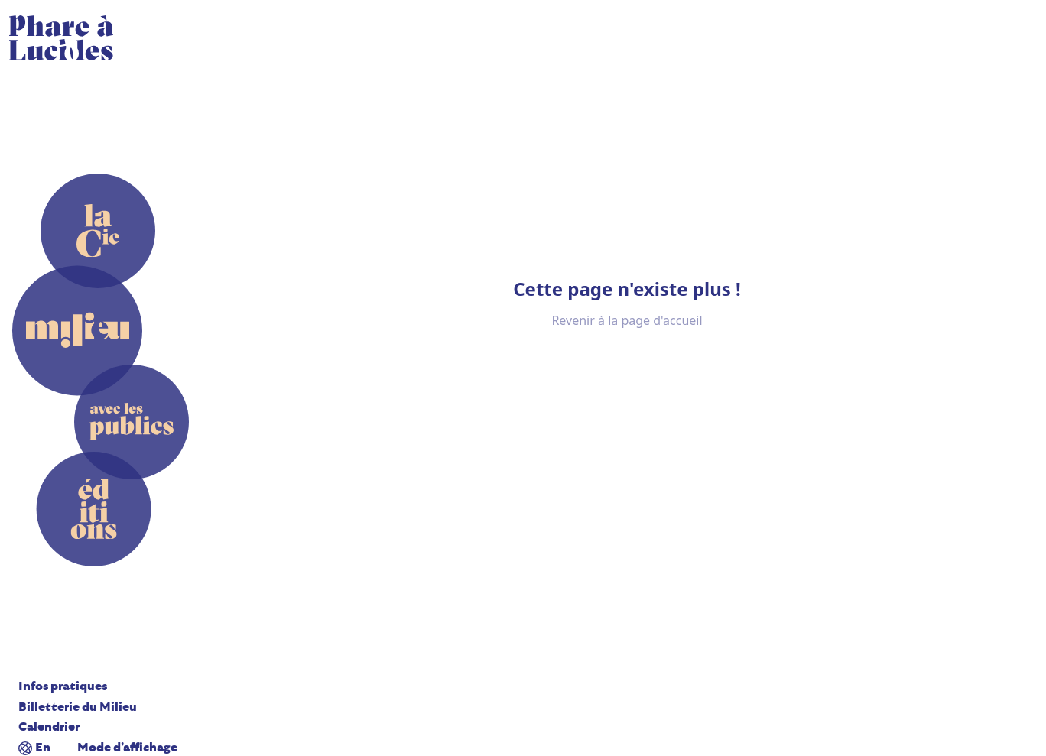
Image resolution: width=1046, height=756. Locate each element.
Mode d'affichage (127, 747)
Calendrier (49, 727)
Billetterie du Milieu (77, 707)
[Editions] (94, 509)
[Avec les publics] (131, 421)
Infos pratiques (62, 686)
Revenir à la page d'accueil (626, 320)
